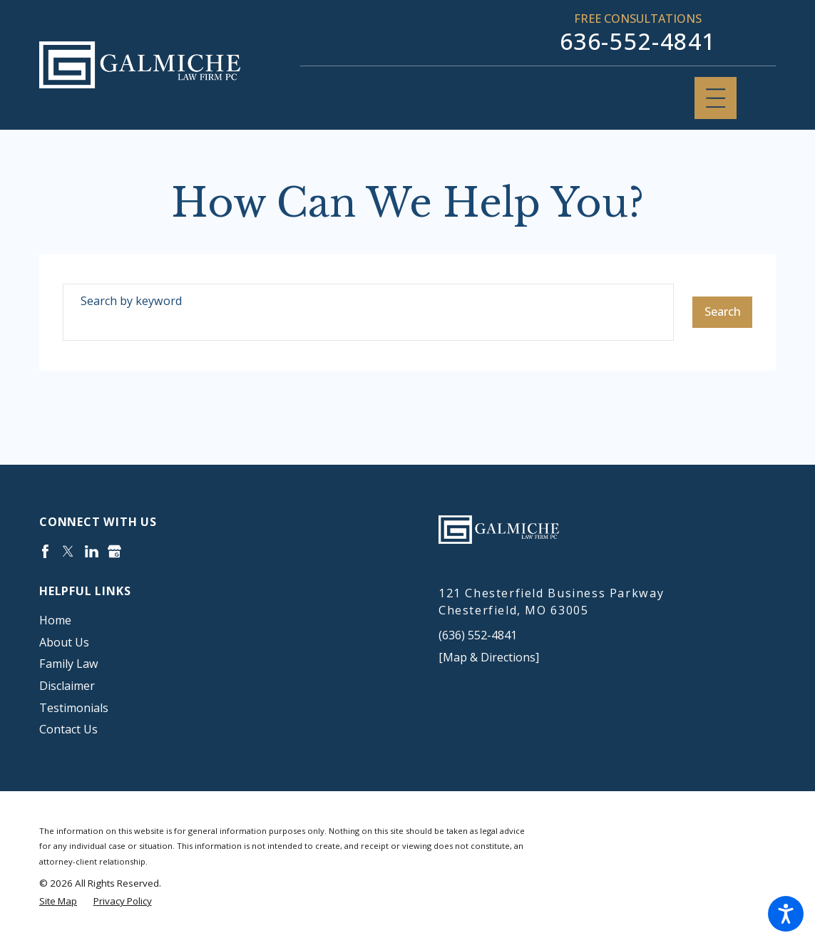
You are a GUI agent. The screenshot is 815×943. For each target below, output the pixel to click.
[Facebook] (45, 551)
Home (55, 620)
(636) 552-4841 (478, 635)
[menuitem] (207, 620)
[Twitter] (68, 551)
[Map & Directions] (489, 657)
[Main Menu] (715, 98)
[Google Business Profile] (114, 551)
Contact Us (68, 729)
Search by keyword (131, 301)
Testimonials (73, 708)
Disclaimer (67, 686)
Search (722, 311)
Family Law (68, 663)
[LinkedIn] (91, 551)
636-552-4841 (638, 41)
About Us (64, 642)
